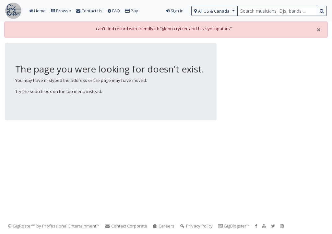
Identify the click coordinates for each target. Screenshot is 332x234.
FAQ (114, 11)
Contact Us (89, 11)
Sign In (175, 11)
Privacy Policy (196, 226)
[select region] (214, 11)
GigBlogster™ (234, 226)
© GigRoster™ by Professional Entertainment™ (54, 226)
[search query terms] (277, 11)
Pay (131, 11)
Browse (61, 11)
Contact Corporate (126, 226)
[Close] (318, 29)
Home (37, 11)
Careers (163, 226)
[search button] (322, 11)
